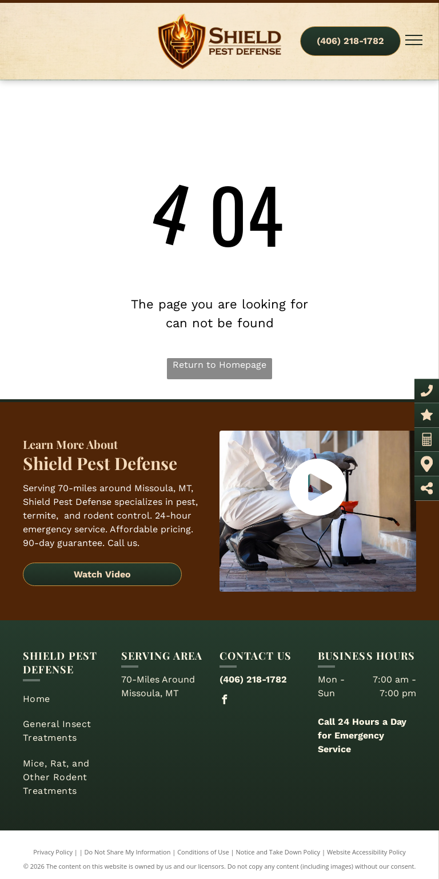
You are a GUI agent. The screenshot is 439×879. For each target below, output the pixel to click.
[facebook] (224, 701)
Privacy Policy (53, 852)
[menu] (414, 40)
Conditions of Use (203, 852)
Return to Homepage (219, 364)
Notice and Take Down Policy (278, 852)
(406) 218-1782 (253, 679)
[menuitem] (68, 699)
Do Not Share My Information (128, 852)
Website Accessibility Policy (366, 852)
